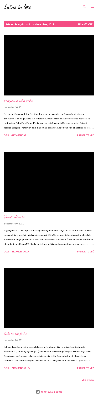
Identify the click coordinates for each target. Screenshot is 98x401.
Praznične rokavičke (18, 100)
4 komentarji (19, 135)
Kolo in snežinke (15, 333)
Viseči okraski (14, 217)
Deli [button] (6, 135)
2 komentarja (20, 251)
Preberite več (85, 135)
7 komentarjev (20, 368)
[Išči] (84, 6)
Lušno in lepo (17, 6)
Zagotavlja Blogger (49, 391)
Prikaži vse (85, 24)
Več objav (88, 380)
